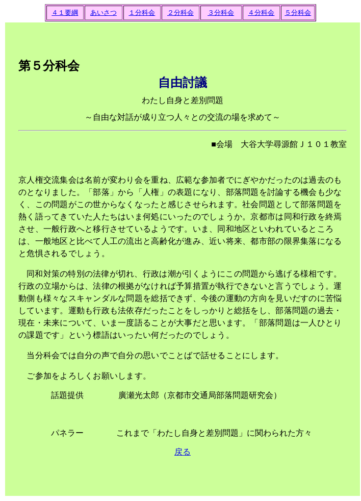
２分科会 (180, 12)
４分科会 (261, 12)
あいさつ (103, 12)
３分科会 (221, 12)
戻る (182, 451)
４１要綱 (64, 12)
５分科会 (298, 12)
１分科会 (141, 12)
